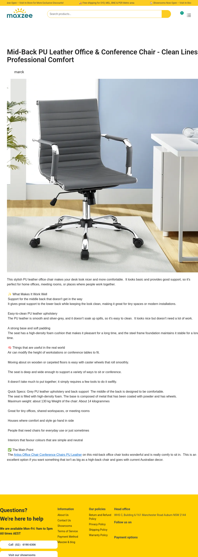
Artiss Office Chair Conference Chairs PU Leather (48, 454)
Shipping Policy (98, 529)
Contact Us (64, 520)
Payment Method (68, 536)
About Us (63, 515)
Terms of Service (68, 531)
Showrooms (65, 525)
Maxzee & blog (66, 542)
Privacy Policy (97, 524)
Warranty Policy (98, 535)
